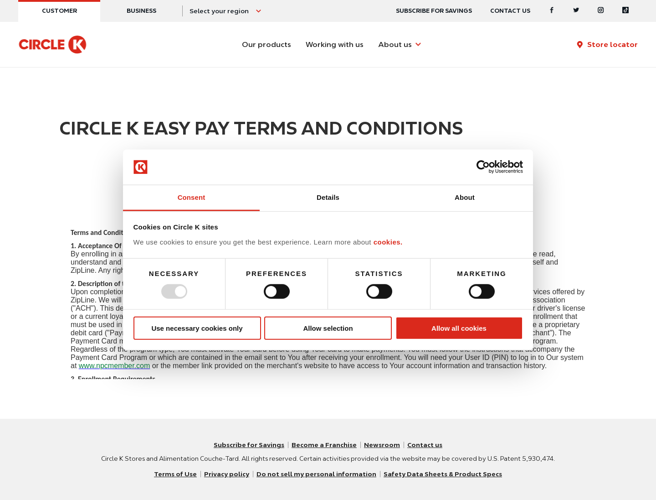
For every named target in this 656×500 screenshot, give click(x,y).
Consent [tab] (191, 197)
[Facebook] (551, 11)
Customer (59, 10)
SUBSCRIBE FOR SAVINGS (434, 10)
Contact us (510, 10)
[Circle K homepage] (52, 45)
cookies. (388, 242)
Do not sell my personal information (316, 474)
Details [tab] (328, 197)
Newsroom (382, 444)
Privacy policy (226, 474)
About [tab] (465, 197)
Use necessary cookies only (196, 328)
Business (141, 10)
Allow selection (328, 328)
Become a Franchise (324, 444)
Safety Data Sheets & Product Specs (443, 474)
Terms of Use (175, 474)
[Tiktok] (625, 11)
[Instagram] (601, 11)
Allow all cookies (459, 328)
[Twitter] (576, 11)
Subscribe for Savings (249, 444)
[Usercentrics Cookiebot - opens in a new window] (483, 167)
